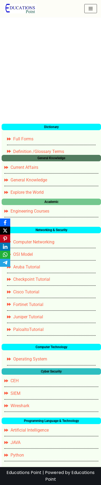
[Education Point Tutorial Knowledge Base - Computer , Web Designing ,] (20, 8)
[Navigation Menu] (90, 8)
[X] (5, 231)
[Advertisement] (50, 70)
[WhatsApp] (5, 255)
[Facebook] (5, 222)
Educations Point (23, 472)
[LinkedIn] (5, 247)
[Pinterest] (5, 239)
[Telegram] (5, 263)
